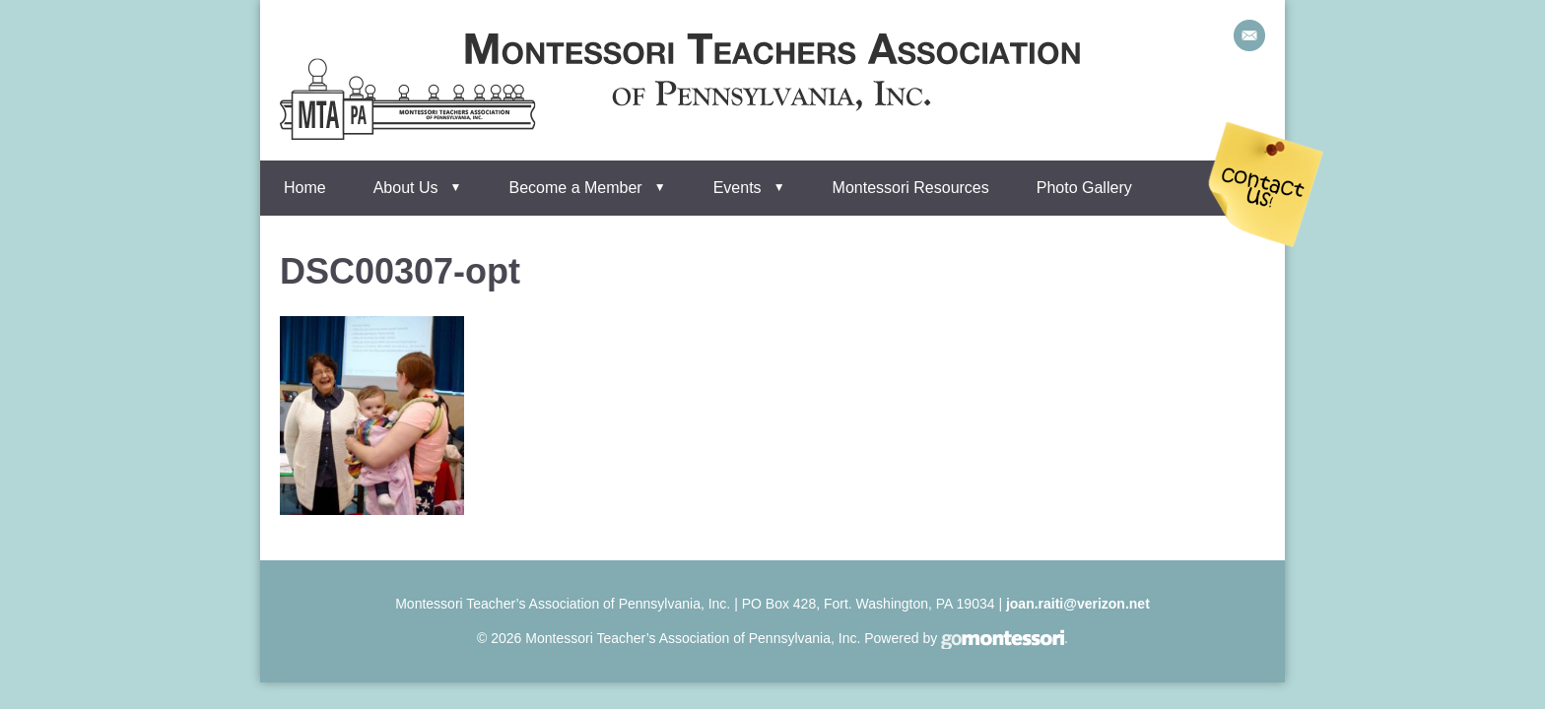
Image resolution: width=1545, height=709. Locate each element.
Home (305, 187)
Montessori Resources (911, 187)
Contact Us (1266, 184)
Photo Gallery (1084, 187)
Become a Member (575, 187)
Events (737, 187)
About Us (405, 187)
